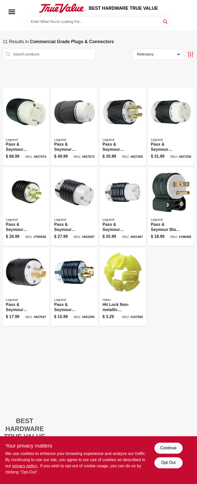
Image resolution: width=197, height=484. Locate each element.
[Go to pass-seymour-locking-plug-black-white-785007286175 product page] (123, 127)
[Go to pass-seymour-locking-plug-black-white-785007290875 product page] (26, 287)
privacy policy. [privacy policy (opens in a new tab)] (25, 466)
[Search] (165, 21)
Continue (168, 448)
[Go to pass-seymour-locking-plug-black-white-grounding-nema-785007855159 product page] (26, 206)
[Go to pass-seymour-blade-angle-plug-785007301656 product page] (171, 206)
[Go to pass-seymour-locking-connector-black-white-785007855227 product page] (74, 206)
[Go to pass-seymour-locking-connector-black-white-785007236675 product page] (123, 206)
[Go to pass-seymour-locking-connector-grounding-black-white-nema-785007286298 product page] (26, 127)
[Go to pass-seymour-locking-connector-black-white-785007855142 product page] (171, 127)
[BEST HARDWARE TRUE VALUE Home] (62, 8)
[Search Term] (98, 21)
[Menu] (11, 11)
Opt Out (168, 462)
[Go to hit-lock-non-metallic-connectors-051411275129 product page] (123, 287)
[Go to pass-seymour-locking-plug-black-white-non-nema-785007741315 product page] (74, 127)
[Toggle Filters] (190, 54)
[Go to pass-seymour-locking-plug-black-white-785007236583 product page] (74, 287)
